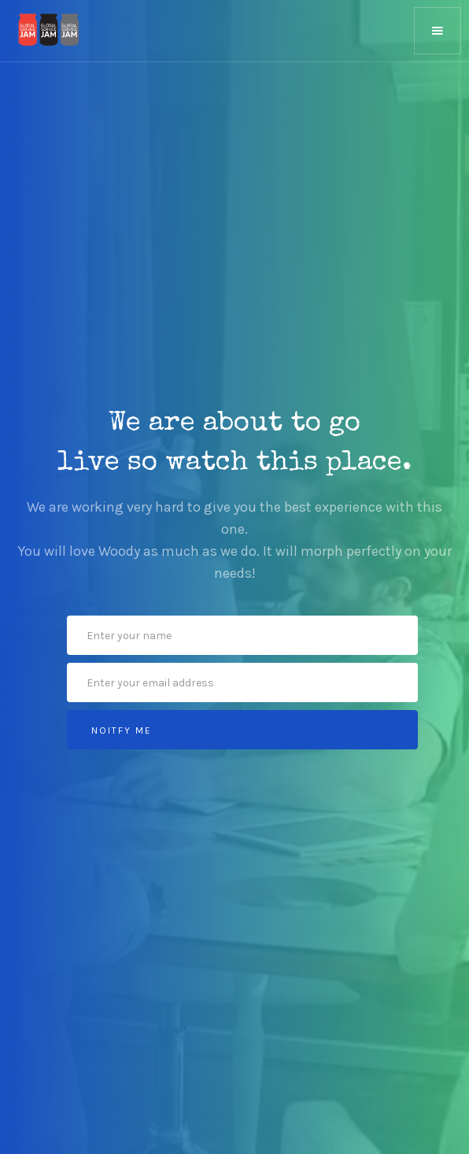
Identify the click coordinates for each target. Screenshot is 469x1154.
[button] (437, 30)
